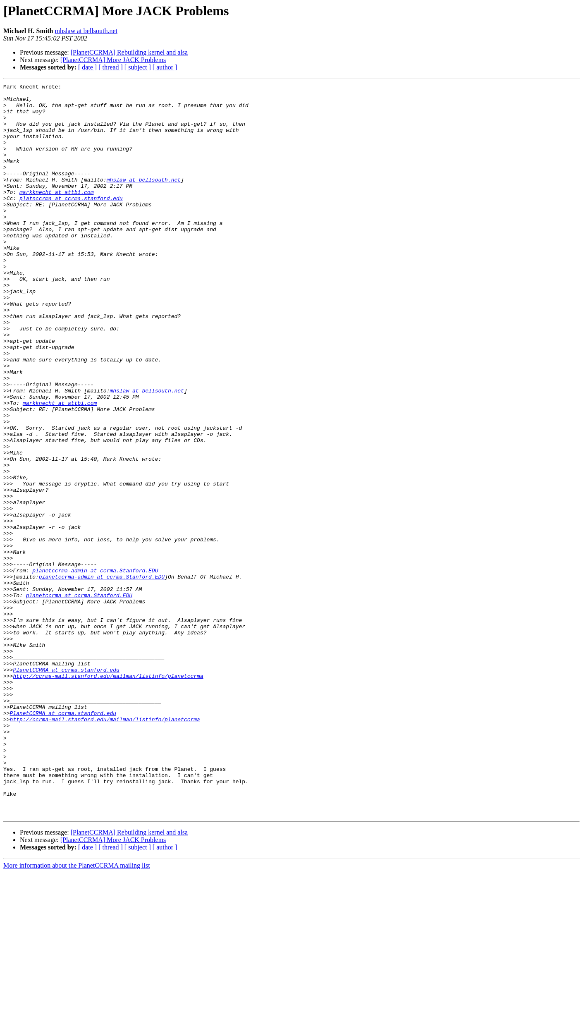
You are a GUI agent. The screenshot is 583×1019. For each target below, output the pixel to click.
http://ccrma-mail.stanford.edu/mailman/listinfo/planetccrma (108, 795)
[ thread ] (110, 67)
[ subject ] (137, 67)
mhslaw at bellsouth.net (86, 30)
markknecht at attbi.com (56, 214)
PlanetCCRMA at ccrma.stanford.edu (66, 787)
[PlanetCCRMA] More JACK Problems (113, 59)
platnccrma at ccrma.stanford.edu (71, 221)
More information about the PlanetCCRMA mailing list (76, 1011)
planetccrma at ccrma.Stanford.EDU (79, 698)
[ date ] (87, 67)
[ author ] (165, 67)
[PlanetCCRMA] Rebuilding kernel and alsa (129, 52)
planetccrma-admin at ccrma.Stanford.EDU (95, 668)
